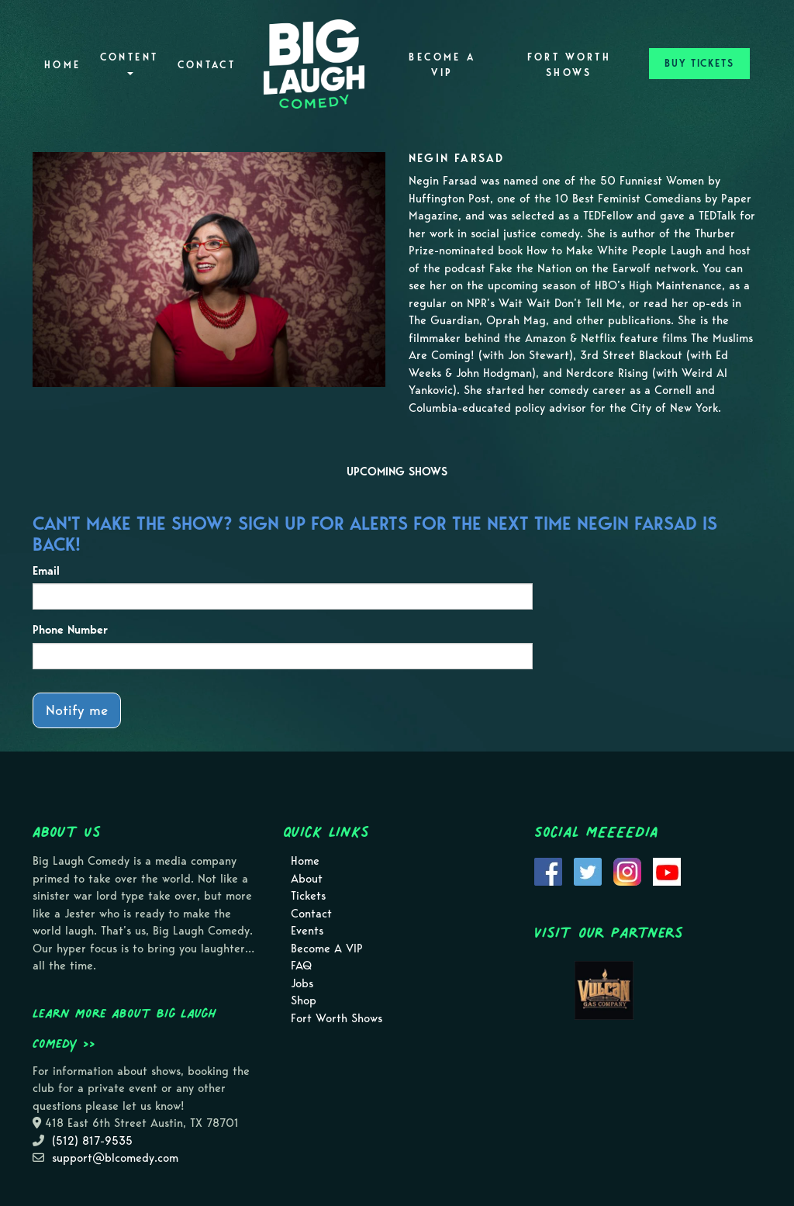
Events (307, 931)
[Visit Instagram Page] (627, 870)
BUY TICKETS (699, 63)
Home (62, 65)
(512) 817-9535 (92, 1141)
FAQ (301, 966)
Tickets (308, 896)
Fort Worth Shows (569, 64)
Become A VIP (442, 64)
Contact (207, 65)
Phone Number (70, 630)
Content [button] (129, 63)
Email (46, 571)
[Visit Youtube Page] (667, 870)
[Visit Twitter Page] (588, 870)
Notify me (77, 710)
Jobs (302, 983)
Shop (303, 1000)
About (307, 879)
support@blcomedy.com (115, 1158)
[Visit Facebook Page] (548, 870)
